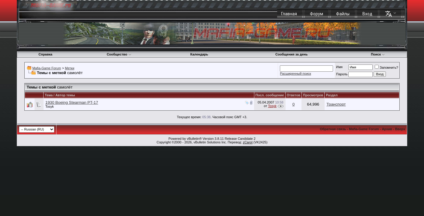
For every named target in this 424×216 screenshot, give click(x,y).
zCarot (248, 142)
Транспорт (336, 104)
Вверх (400, 129)
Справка (45, 54)
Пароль (341, 74)
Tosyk (49, 106)
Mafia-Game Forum (46, 68)
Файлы (343, 13)
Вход (367, 13)
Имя (339, 67)
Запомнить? (386, 67)
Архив (387, 129)
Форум (316, 13)
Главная (289, 13)
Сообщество (119, 54)
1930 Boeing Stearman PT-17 (71, 102)
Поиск (378, 54)
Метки (69, 68)
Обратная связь (333, 129)
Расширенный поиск (295, 73)
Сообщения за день (291, 54)
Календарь (199, 54)
